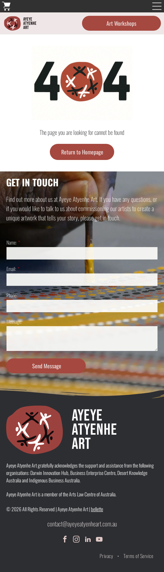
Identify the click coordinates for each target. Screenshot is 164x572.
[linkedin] (88, 540)
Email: (11, 269)
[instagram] (76, 540)
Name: (11, 242)
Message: (14, 321)
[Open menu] (157, 6)
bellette (97, 509)
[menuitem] (107, 556)
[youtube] (99, 540)
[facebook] (65, 540)
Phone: (11, 295)
